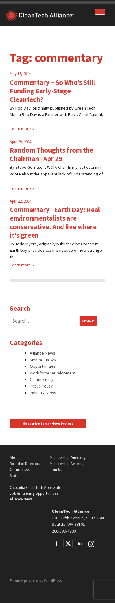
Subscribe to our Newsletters (48, 423)
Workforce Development (52, 373)
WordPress (53, 580)
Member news (43, 360)
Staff (13, 475)
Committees (20, 469)
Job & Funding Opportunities (34, 493)
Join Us (56, 469)
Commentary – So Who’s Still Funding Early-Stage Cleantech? (52, 91)
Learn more (20, 129)
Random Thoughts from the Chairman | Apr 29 (51, 154)
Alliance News (42, 353)
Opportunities (43, 366)
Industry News (43, 392)
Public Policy (41, 386)
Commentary (41, 379)
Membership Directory (68, 457)
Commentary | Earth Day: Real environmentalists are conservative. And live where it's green (55, 222)
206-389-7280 (64, 531)
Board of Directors (25, 463)
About (15, 457)
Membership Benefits (66, 463)
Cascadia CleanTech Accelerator (36, 487)
